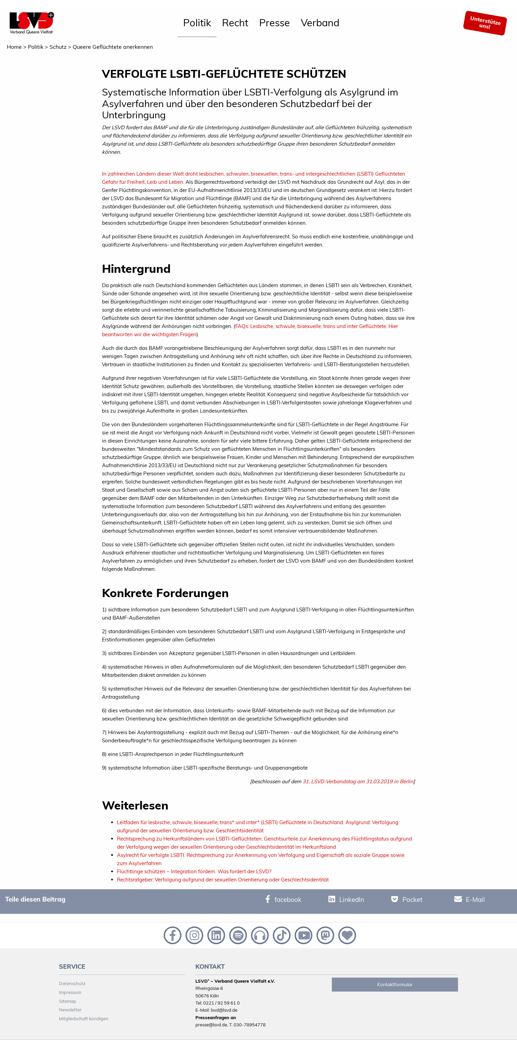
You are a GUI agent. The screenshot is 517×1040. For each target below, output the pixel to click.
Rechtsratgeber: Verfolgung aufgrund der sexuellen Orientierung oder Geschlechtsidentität (223, 879)
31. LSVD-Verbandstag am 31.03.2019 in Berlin (357, 781)
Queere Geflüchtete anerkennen (113, 46)
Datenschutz (72, 983)
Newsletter (70, 1009)
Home (14, 46)
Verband (320, 22)
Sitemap (67, 1001)
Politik (197, 22)
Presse (274, 22)
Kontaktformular (395, 984)
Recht (235, 22)
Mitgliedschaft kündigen (83, 1018)
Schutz (58, 46)
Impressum (70, 992)
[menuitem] (197, 23)
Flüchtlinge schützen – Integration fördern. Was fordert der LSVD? (194, 871)
